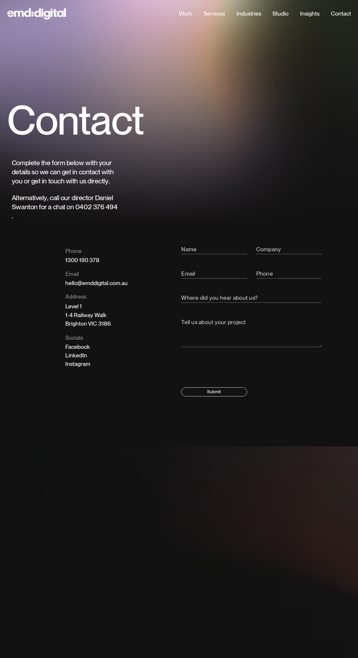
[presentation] (226, 368)
